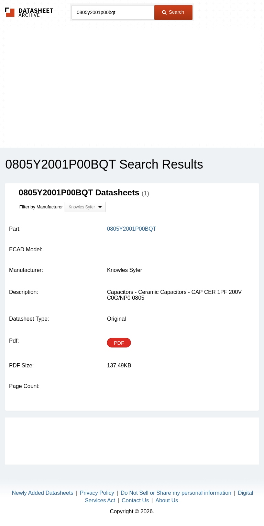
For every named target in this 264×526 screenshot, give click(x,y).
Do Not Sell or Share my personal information (176, 493)
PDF (119, 343)
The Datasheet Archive (29, 12)
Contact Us (135, 500)
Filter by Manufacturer (41, 206)
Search (173, 12)
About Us (166, 500)
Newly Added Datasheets (43, 493)
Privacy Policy (97, 493)
